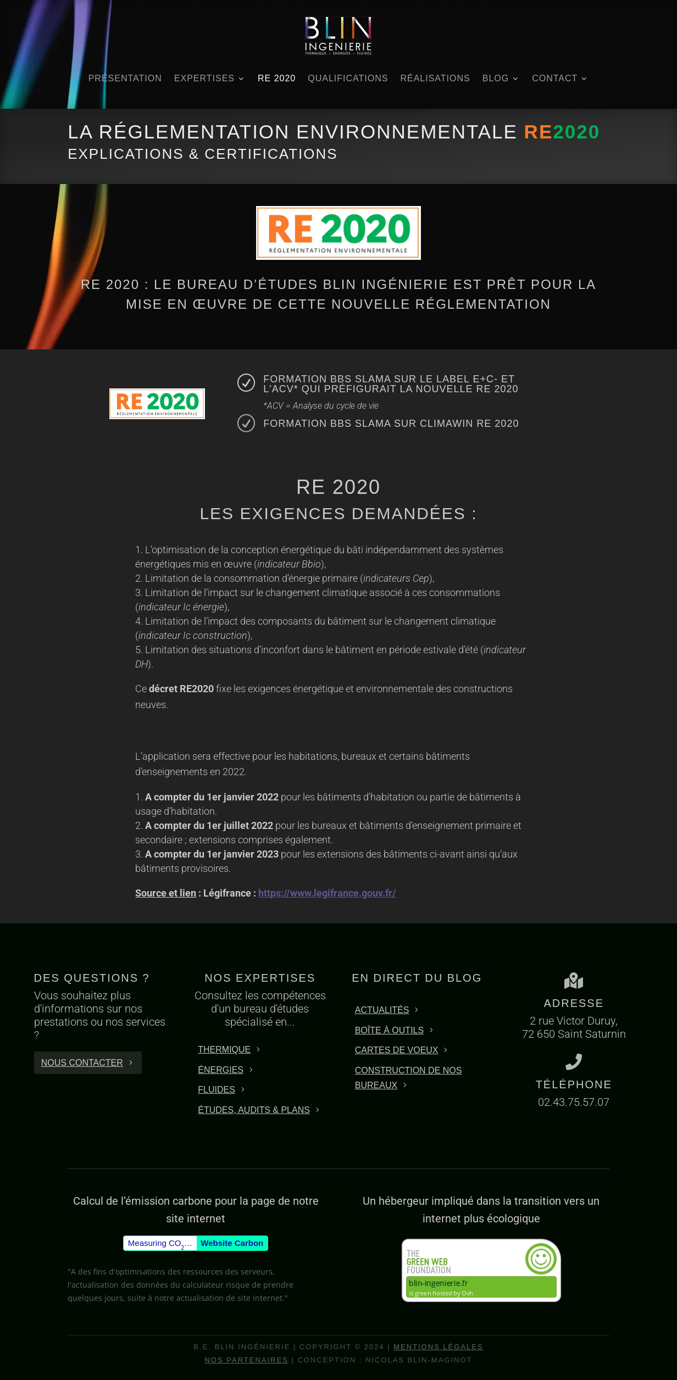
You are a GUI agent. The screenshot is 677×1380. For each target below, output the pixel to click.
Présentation (125, 78)
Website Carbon (232, 1243)
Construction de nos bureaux (408, 1078)
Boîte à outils (389, 1030)
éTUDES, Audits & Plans (254, 1110)
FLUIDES (216, 1089)
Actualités (382, 1010)
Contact (555, 78)
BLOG (495, 78)
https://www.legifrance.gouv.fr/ (327, 893)
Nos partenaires (246, 1360)
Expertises (204, 78)
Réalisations (435, 78)
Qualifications (348, 78)
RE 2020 (277, 78)
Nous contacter (82, 1062)
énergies (220, 1070)
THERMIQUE (224, 1049)
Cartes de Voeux (397, 1050)
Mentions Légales (438, 1347)
